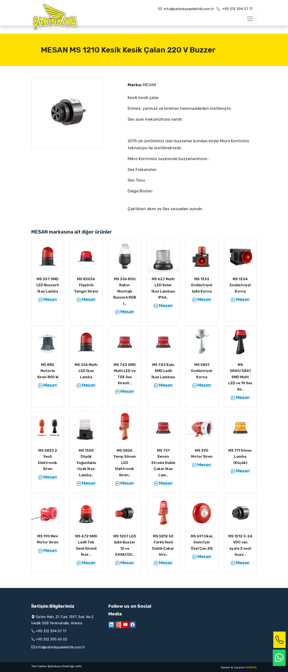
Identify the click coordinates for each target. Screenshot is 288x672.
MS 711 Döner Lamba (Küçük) (240, 456)
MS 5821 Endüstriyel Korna (201, 371)
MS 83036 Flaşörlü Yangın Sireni (86, 285)
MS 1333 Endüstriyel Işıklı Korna (201, 285)
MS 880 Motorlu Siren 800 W (47, 371)
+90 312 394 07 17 (237, 9)
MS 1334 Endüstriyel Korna (240, 285)
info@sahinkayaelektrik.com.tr (189, 9)
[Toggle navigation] (250, 19)
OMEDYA (251, 667)
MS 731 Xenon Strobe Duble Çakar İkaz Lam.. (163, 462)
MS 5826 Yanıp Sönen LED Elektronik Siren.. (124, 462)
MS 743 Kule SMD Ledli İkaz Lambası (163, 371)
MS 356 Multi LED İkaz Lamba (86, 371)
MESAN (149, 84)
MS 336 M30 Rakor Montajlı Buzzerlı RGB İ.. (124, 291)
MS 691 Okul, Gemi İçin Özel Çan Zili (202, 542)
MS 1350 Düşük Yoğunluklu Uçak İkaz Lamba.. (86, 462)
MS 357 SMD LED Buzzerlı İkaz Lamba (47, 285)
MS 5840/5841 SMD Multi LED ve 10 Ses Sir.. (240, 377)
